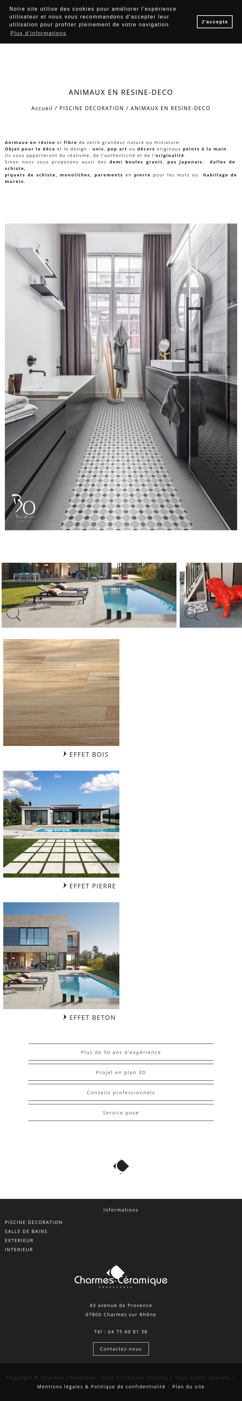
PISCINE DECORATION (91, 108)
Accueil (42, 108)
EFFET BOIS (86, 754)
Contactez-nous (121, 1349)
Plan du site (188, 1386)
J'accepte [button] (214, 21)
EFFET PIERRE (89, 885)
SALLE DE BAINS (26, 1231)
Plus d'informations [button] (38, 33)
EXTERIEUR (19, 1240)
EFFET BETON (89, 1017)
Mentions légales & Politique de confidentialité (101, 1386)
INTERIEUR (19, 1249)
